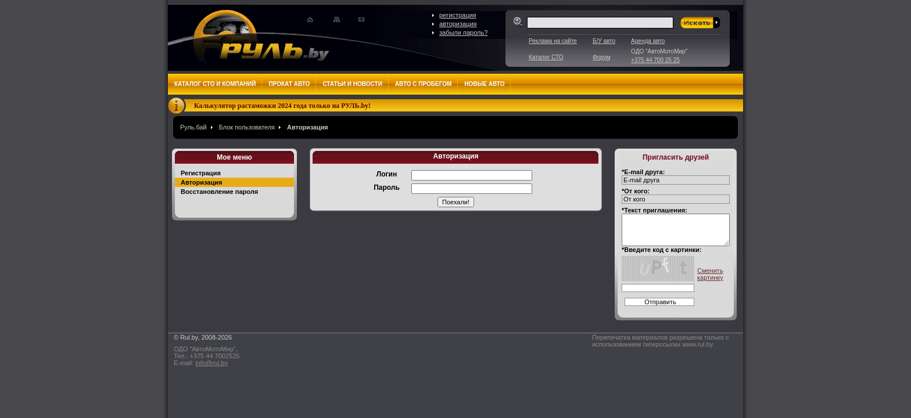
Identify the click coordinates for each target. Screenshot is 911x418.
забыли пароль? (463, 32)
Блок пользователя (247, 127)
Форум (601, 57)
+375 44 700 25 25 (655, 60)
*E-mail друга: (643, 171)
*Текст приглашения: (654, 210)
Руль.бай (193, 127)
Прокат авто (289, 84)
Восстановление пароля (219, 191)
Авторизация (307, 127)
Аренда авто (648, 41)
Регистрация (201, 173)
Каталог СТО (546, 57)
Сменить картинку (710, 274)
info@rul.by (211, 362)
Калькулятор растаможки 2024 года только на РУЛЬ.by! (282, 106)
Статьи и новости (352, 84)
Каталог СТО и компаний (215, 84)
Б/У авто (604, 41)
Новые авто (484, 84)
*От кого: (636, 191)
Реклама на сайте (553, 41)
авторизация (458, 23)
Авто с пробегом (423, 84)
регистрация (457, 15)
